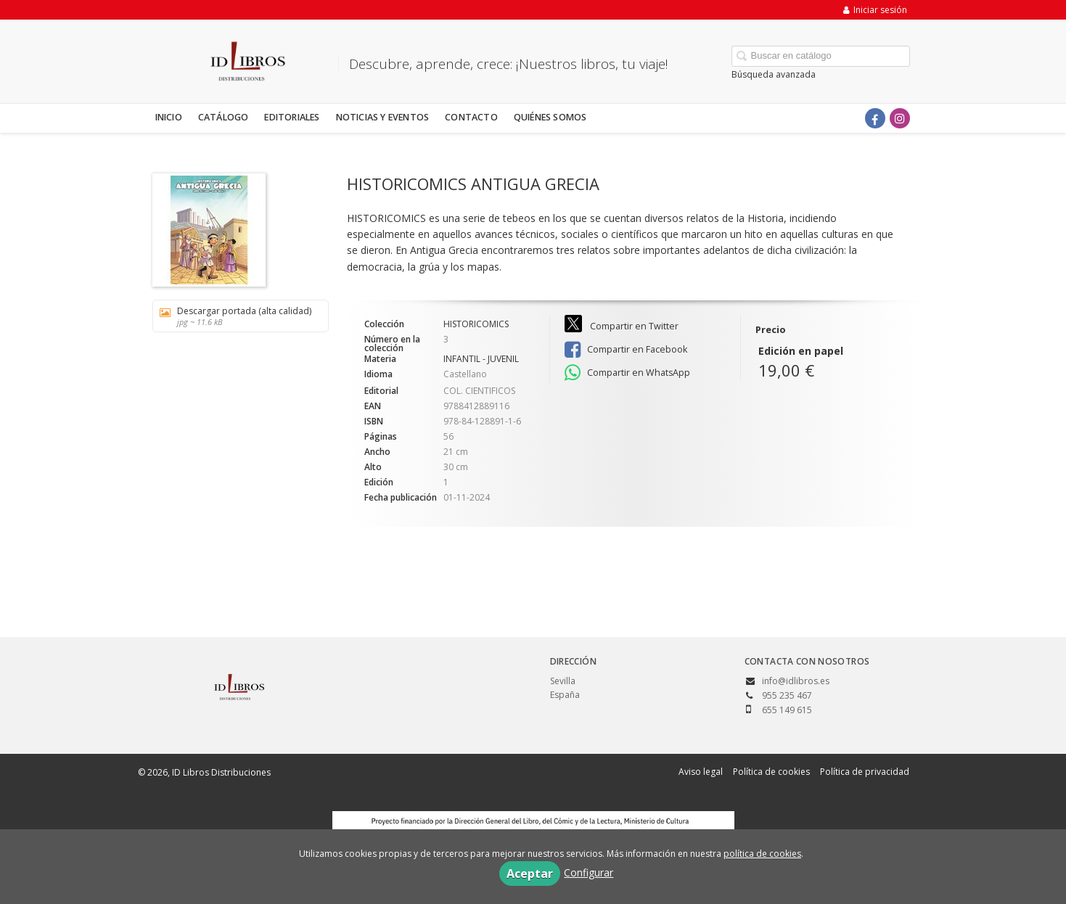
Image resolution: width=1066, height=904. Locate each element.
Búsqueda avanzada (773, 74)
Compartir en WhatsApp (627, 372)
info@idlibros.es (795, 681)
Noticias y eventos (383, 117)
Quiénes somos (550, 117)
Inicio (168, 117)
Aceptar (530, 874)
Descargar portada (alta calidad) (235, 316)
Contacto (471, 117)
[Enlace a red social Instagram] (900, 118)
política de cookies (762, 853)
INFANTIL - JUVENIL (481, 359)
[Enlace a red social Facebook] (875, 118)
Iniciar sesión (875, 10)
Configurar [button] (588, 872)
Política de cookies (771, 771)
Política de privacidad (864, 771)
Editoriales (291, 117)
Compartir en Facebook (626, 349)
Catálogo (223, 117)
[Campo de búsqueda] (820, 56)
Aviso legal (700, 771)
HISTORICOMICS (476, 324)
